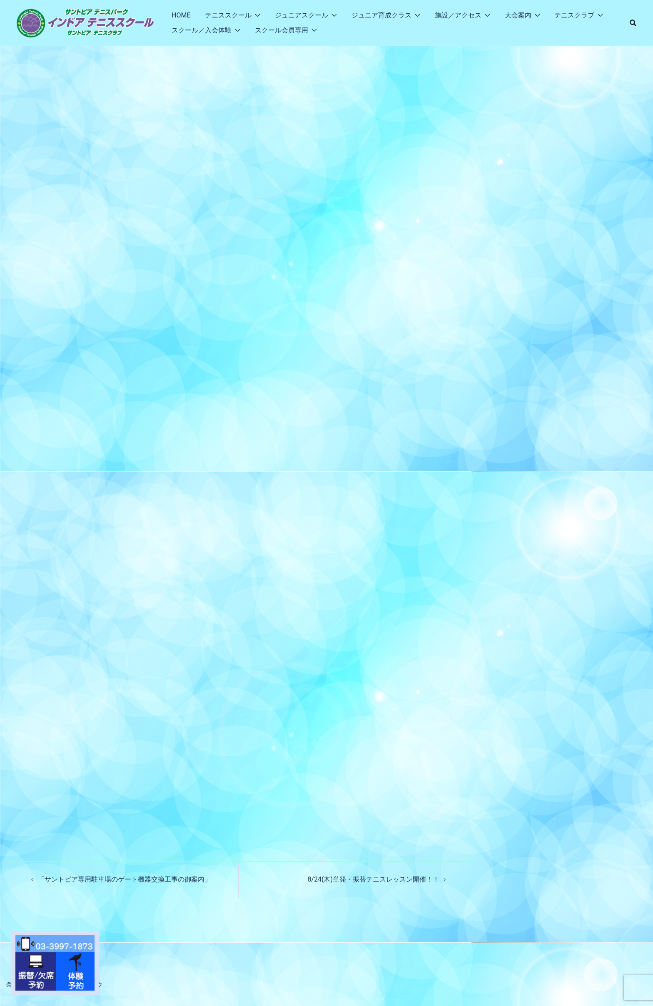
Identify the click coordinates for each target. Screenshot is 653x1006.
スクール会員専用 (281, 30)
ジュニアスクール (301, 15)
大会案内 (518, 15)
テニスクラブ (574, 15)
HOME (181, 15)
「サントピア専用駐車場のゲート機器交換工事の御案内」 (124, 879)
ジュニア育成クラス (381, 15)
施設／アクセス (458, 15)
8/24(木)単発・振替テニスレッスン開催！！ (373, 879)
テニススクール (228, 15)
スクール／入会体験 (202, 30)
